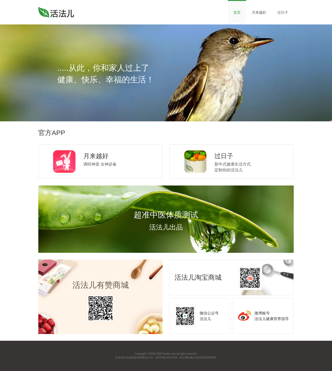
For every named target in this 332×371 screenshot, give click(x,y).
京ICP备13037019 (166, 357)
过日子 (282, 12)
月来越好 (259, 12)
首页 (237, 12)
